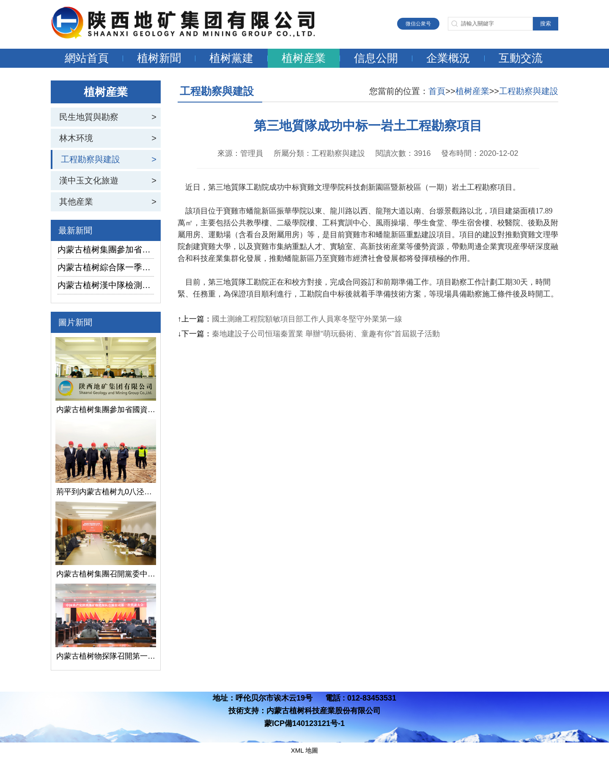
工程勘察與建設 (90, 159)
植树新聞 (159, 58)
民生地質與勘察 (88, 117)
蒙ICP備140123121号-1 (304, 723)
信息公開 (376, 58)
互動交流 (521, 58)
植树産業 (304, 58)
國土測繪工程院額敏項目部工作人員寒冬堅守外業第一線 (307, 319)
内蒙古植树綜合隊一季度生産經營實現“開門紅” (106, 267)
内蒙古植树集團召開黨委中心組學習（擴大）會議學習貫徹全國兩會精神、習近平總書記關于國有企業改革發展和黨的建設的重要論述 (105, 574)
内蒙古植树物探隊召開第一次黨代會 (105, 656)
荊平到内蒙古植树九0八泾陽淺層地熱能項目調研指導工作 (105, 492)
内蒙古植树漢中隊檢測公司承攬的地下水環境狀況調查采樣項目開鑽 (106, 285)
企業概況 (448, 58)
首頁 (436, 91)
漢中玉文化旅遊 (88, 180)
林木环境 (76, 138)
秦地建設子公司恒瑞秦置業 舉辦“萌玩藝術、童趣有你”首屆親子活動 (326, 334)
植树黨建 (231, 58)
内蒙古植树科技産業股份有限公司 (323, 710)
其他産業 (76, 201)
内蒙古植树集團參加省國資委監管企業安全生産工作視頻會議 (106, 249)
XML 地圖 (304, 750)
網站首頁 (87, 58)
